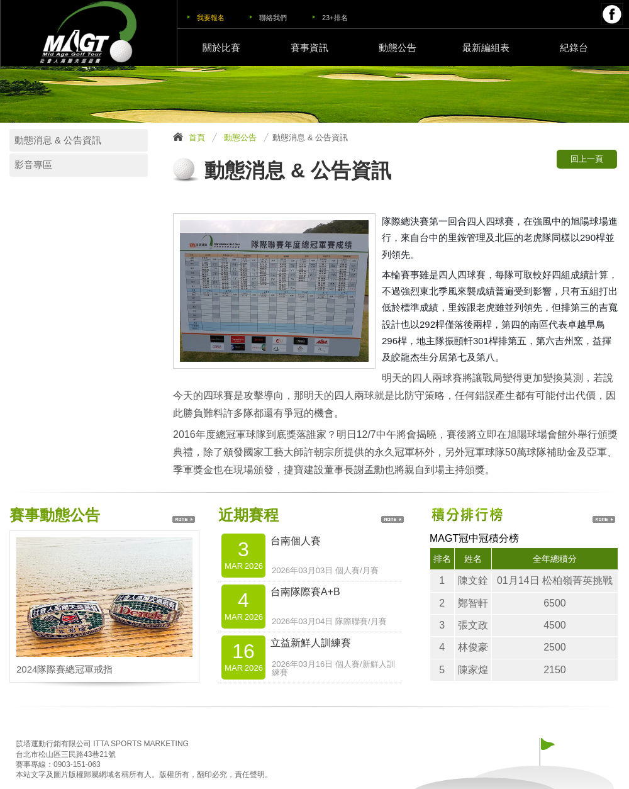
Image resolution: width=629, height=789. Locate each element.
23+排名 (335, 17)
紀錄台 (574, 47)
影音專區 (33, 165)
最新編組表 (485, 47)
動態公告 (397, 47)
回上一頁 (587, 159)
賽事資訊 (309, 47)
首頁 (197, 137)
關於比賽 (221, 47)
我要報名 (211, 17)
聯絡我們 (273, 17)
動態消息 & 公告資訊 (57, 140)
